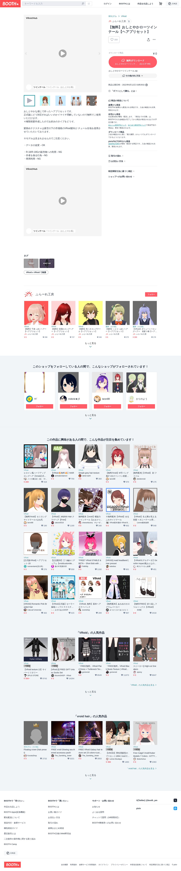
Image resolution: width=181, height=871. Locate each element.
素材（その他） (112, 326)
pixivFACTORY (114, 144)
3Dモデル (112, 16)
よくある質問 (98, 812)
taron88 (106, 399)
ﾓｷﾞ (36, 399)
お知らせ (96, 807)
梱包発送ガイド (11, 828)
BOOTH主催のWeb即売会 (59, 833)
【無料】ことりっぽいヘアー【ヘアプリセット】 (117, 330)
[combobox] (54, 3)
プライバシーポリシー (119, 864)
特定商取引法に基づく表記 (120, 171)
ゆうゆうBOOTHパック (137, 125)
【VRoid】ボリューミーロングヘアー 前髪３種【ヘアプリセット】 (144, 330)
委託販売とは (10, 833)
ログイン (108, 4)
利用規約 (73, 864)
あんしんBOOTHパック (117, 125)
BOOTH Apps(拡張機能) (14, 812)
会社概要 (64, 864)
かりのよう (141, 399)
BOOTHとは (124, 4)
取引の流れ (116, 156)
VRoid (123, 16)
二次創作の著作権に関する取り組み (20, 839)
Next (99, 53)
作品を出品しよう (145, 4)
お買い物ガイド (55, 812)
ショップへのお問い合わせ (120, 176)
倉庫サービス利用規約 (87, 864)
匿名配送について (12, 817)
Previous (26, 53)
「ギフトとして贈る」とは (123, 91)
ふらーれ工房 (45, 294)
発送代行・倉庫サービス (15, 823)
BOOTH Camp (10, 844)
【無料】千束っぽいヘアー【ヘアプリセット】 (35, 330)
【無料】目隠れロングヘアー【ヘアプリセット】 (62, 330)
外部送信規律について (138, 864)
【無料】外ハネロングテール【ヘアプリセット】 (89, 330)
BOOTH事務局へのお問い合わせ (106, 823)
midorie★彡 (74, 399)
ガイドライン (103, 864)
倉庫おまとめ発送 (56, 828)
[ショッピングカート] (160, 3)
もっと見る (90, 417)
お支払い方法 (117, 161)
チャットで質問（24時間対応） (106, 817)
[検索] (83, 4)
